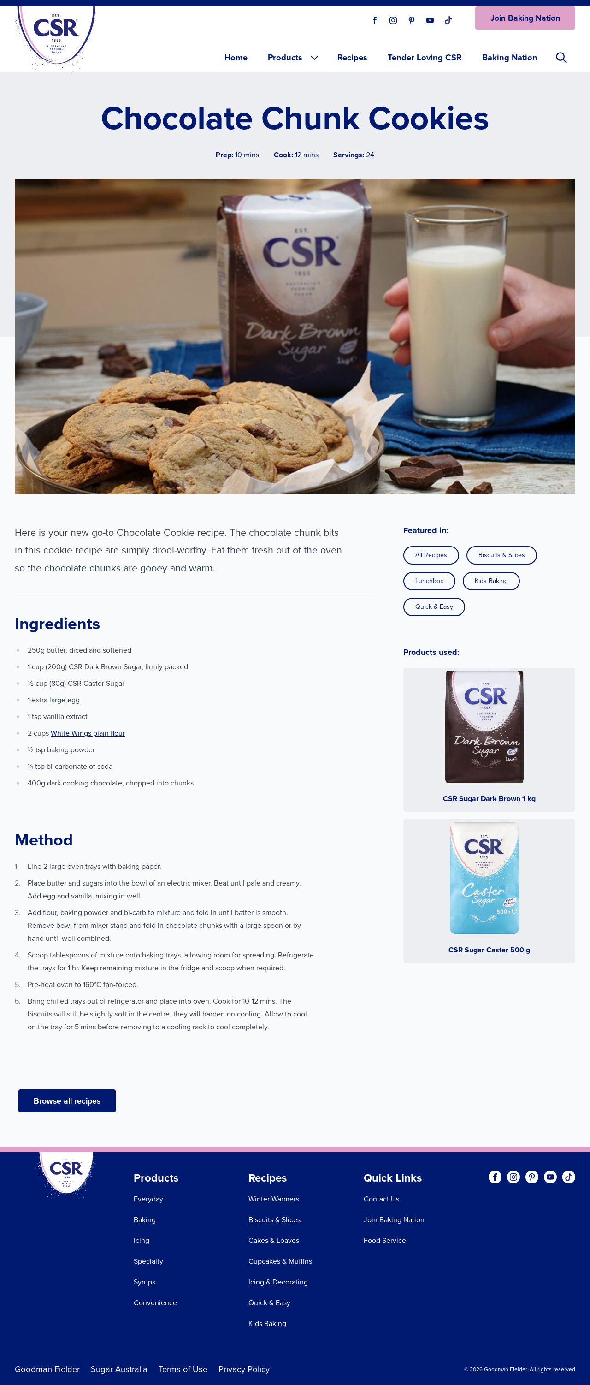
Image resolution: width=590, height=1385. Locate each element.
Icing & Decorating (278, 1282)
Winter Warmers (273, 1199)
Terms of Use (183, 1369)
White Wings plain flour (88, 733)
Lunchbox (429, 581)
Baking (145, 1219)
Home (236, 57)
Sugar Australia (119, 1369)
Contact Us (381, 1199)
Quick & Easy (434, 607)
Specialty (148, 1261)
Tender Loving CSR (425, 57)
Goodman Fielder (47, 1369)
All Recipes (431, 555)
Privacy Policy (244, 1369)
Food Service (385, 1240)
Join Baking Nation (525, 18)
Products (294, 57)
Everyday (148, 1199)
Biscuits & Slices (501, 555)
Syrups (144, 1282)
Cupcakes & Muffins (280, 1261)
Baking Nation (509, 57)
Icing (141, 1240)
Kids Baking (491, 581)
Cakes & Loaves (273, 1240)
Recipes (352, 57)
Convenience (155, 1302)
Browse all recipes (67, 1101)
